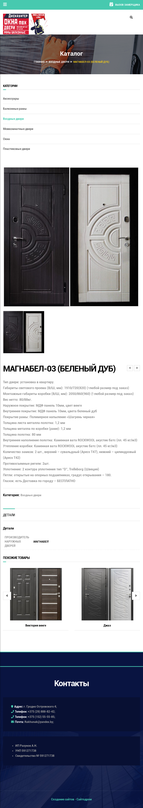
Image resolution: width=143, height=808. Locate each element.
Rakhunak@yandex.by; (39, 721)
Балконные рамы (15, 108)
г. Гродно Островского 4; (40, 706)
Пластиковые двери (16, 148)
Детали (9, 514)
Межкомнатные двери (18, 128)
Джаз (107, 625)
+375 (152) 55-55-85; (41, 716)
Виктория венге (35, 625)
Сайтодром (84, 799)
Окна (6, 139)
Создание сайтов (62, 799)
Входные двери (59, 62)
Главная (39, 62)
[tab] (9, 514)
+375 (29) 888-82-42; (41, 711)
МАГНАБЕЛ (40, 541)
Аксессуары (11, 98)
